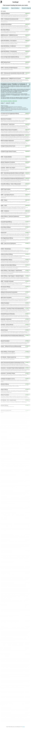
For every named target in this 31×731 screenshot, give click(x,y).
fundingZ (16, 2)
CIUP (16, 91)
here (24, 726)
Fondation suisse (16, 94)
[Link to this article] (26, 84)
